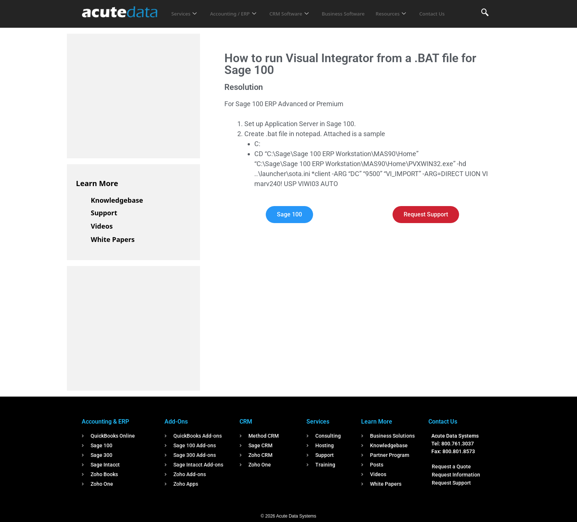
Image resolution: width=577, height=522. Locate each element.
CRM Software (299, 9)
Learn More (97, 183)
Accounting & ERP (105, 421)
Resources (410, 9)
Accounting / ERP (238, 9)
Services (185, 9)
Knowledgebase (117, 200)
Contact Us (185, 19)
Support (104, 212)
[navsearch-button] (485, 13)
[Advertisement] (131, 94)
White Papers (113, 239)
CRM (246, 421)
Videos (102, 226)
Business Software (358, 9)
